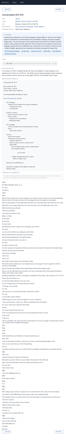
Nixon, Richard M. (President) (24, 27)
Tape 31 (17, 19)
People (14, 2)
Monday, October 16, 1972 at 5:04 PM (26, 21)
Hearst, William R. (39, 27)
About (22, 2)
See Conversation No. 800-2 (12, 98)
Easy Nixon (5, 2)
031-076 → (59, 9)
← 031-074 (6, 9)
